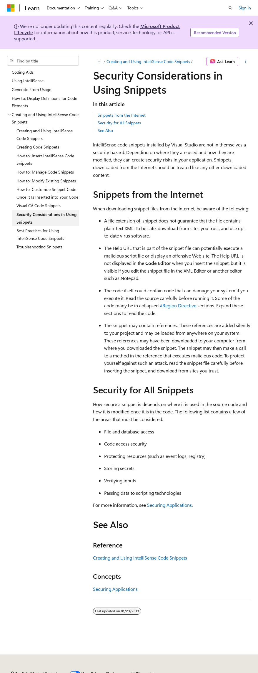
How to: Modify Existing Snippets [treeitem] (46, 181)
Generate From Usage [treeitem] (31, 89)
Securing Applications (169, 505)
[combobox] (43, 60)
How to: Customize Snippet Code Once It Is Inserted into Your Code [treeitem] (47, 193)
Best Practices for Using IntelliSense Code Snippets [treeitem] (40, 234)
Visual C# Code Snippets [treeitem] (38, 205)
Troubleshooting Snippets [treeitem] (39, 247)
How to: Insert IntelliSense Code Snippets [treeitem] (45, 159)
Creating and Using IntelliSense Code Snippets (148, 61)
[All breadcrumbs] (98, 61)
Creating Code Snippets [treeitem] (37, 147)
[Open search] (230, 8)
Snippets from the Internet (122, 115)
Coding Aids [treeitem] (23, 72)
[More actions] (246, 61)
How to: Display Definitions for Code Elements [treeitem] (44, 102)
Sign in (245, 8)
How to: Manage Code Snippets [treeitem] (45, 172)
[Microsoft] (11, 8)
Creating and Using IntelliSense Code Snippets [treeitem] (44, 134)
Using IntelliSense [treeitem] (28, 80)
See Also (105, 130)
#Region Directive (178, 305)
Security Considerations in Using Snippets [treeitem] (46, 218)
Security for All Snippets (119, 123)
